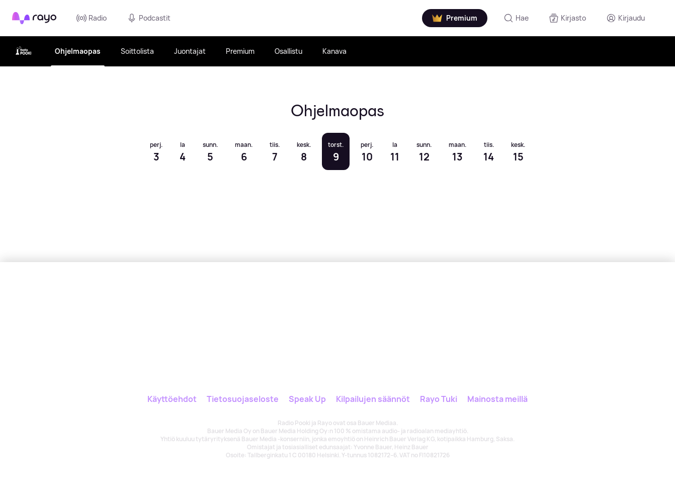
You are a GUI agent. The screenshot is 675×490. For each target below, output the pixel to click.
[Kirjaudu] (625, 18)
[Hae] (516, 18)
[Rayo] (306, 308)
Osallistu (288, 51)
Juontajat (190, 51)
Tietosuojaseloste (243, 398)
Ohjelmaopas (78, 51)
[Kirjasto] (567, 18)
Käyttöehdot (172, 398)
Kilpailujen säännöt (373, 398)
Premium (240, 51)
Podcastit (149, 18)
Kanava (334, 51)
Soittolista (137, 51)
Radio (91, 18)
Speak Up (307, 398)
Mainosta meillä (497, 398)
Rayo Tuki (438, 398)
